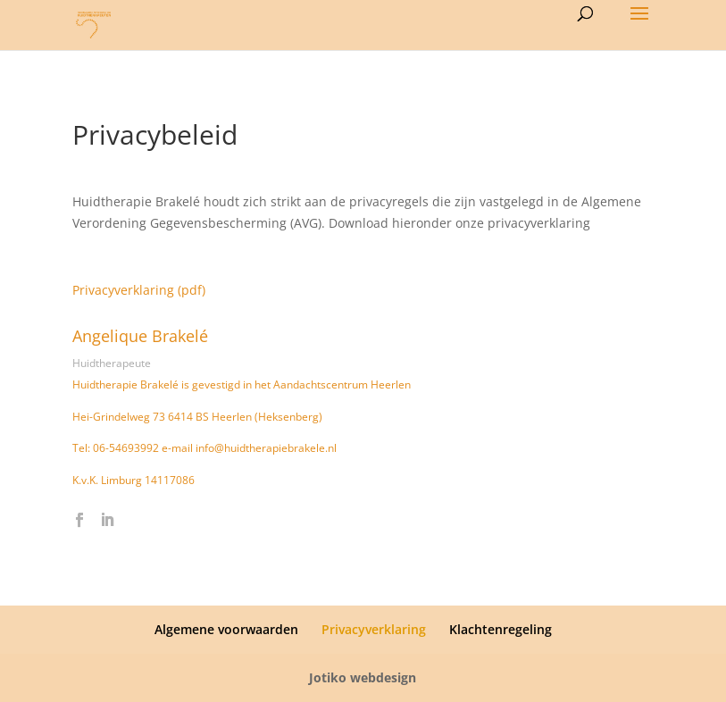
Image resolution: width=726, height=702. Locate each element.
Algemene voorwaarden (226, 629)
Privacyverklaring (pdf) (138, 289)
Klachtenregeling (500, 629)
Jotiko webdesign (362, 677)
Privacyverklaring (373, 629)
